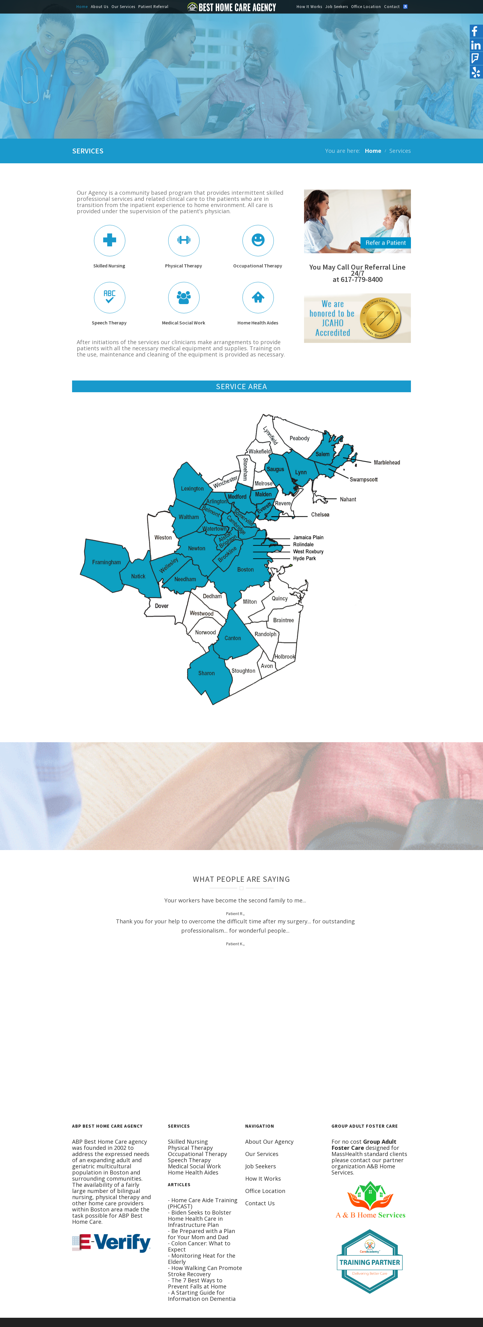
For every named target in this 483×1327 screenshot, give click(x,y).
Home (82, 6)
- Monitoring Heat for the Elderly (201, 1258)
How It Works (309, 6)
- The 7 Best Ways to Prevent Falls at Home (197, 1283)
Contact (392, 6)
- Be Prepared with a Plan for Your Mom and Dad (201, 1234)
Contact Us (260, 1203)
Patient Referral (153, 6)
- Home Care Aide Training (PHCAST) (202, 1203)
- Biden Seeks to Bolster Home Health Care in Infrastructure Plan (199, 1218)
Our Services (123, 6)
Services (400, 150)
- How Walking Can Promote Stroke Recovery (205, 1271)
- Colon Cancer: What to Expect (199, 1246)
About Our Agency (269, 1141)
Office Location (366, 6)
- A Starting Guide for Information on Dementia (202, 1295)
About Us (99, 6)
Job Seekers (336, 6)
